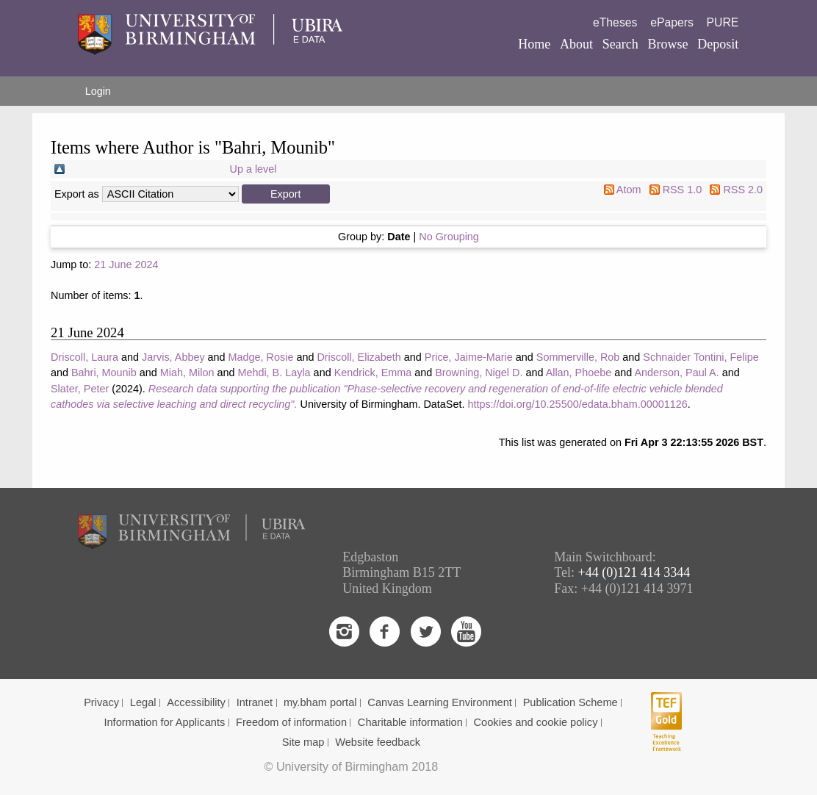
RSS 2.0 (743, 189)
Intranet (255, 702)
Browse (668, 44)
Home (534, 44)
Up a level (253, 169)
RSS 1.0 (682, 189)
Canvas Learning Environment (439, 702)
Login (98, 91)
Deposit (717, 44)
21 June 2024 (126, 264)
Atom (628, 189)
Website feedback (377, 742)
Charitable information (410, 722)
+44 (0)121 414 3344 (634, 572)
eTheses (615, 22)
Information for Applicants (164, 722)
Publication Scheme (570, 702)
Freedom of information (291, 722)
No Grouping (449, 236)
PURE (723, 22)
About (576, 44)
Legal (143, 702)
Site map (303, 742)
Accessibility (196, 702)
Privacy (101, 702)
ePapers (672, 22)
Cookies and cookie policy (536, 722)
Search (620, 44)
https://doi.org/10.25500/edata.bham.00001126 (577, 404)
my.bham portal (320, 702)
